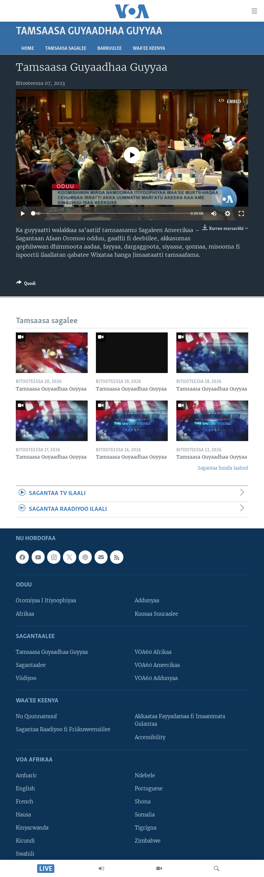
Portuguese (149, 789)
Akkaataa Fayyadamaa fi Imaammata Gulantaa (180, 720)
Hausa (23, 815)
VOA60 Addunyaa (156, 678)
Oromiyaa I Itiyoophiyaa (46, 601)
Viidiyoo (26, 678)
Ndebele (145, 775)
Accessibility (150, 737)
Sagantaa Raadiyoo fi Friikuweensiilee (63, 730)
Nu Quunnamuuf (36, 716)
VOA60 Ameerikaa (157, 665)
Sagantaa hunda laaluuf (223, 468)
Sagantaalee (31, 665)
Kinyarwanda (32, 828)
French (24, 802)
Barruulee (109, 48)
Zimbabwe (148, 841)
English (25, 789)
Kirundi (25, 841)
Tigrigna (145, 828)
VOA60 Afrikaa (153, 652)
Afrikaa (25, 614)
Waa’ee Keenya (149, 48)
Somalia (145, 815)
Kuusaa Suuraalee (156, 614)
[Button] (25, 284)
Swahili (25, 854)
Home (27, 48)
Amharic (26, 775)
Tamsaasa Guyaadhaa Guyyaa (52, 652)
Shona (143, 802)
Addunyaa (147, 601)
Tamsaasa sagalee (65, 48)
